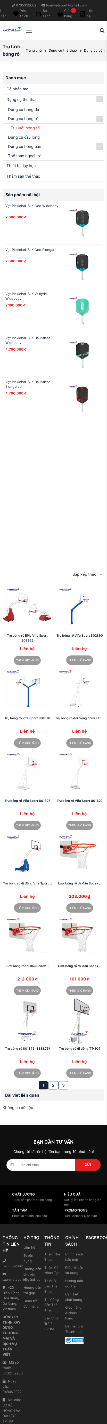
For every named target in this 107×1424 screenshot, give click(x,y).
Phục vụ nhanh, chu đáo (29, 1216)
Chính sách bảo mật (74, 1257)
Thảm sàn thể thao (23, 176)
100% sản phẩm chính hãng (32, 1200)
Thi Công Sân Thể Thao (51, 1305)
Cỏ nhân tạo (17, 88)
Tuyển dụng (28, 1258)
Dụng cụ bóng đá (23, 109)
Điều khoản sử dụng (74, 1270)
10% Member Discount (80, 1216)
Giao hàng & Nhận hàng (73, 1312)
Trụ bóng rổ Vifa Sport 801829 (80, 801)
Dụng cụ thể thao (63, 50)
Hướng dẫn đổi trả (74, 1283)
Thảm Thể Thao (52, 1257)
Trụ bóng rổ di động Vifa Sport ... (27, 883)
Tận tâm (19, 1210)
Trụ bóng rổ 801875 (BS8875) (27, 1048)
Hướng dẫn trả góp (32, 1290)
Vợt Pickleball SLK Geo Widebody (31, 206)
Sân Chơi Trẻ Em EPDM (51, 1323)
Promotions (75, 1210)
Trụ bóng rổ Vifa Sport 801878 (27, 718)
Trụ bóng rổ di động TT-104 (79, 1048)
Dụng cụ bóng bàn (24, 146)
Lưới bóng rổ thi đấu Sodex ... (79, 883)
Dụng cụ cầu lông (24, 137)
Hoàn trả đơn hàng (31, 1303)
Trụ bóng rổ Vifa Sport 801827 (27, 801)
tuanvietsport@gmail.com (12, 1276)
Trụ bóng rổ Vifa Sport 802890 (79, 635)
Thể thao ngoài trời (25, 155)
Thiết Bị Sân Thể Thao (50, 1286)
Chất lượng (23, 1194)
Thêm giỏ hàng (27, 660)
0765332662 (12, 1263)
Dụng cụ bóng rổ (23, 118)
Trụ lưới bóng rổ (25, 127)
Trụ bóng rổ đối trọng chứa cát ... (79, 718)
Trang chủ (34, 50)
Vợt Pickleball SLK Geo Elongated (32, 250)
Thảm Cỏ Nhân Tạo (52, 1270)
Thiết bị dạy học (21, 165)
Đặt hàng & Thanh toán (74, 1329)
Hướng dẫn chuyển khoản (32, 1274)
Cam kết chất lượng (73, 1297)
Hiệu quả (72, 1194)
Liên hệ (29, 1247)
